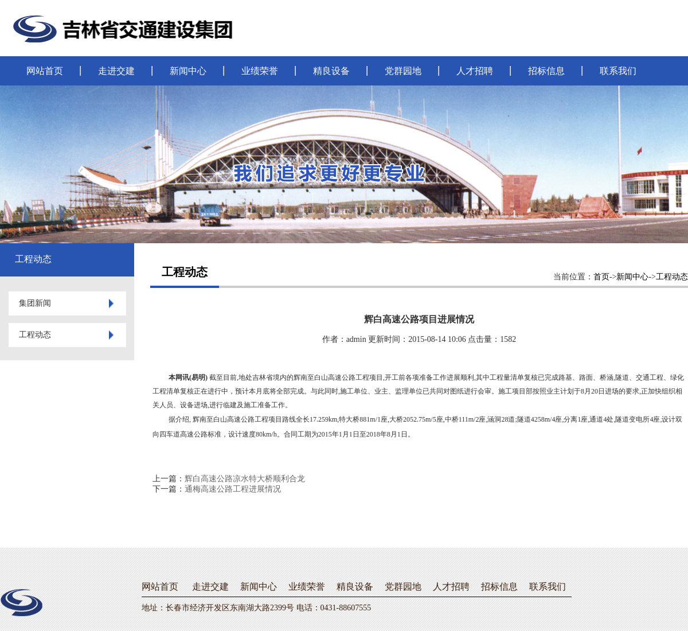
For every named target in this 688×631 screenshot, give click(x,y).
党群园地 (403, 71)
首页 (601, 276)
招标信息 (546, 71)
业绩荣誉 (259, 71)
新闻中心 (188, 71)
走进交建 (116, 71)
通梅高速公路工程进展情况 (233, 489)
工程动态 (672, 276)
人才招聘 (474, 71)
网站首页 (44, 71)
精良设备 (331, 71)
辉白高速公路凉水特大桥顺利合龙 (245, 478)
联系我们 (618, 71)
